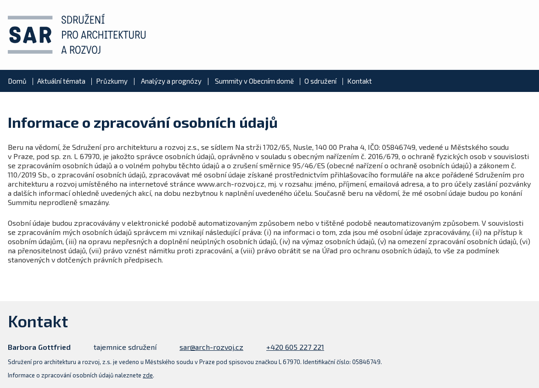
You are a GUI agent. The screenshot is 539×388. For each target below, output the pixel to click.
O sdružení (320, 81)
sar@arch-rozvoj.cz (211, 346)
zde (148, 375)
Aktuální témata (61, 81)
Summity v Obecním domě (254, 81)
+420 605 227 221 (295, 346)
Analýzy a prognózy (171, 81)
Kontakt (359, 81)
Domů (17, 81)
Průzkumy (112, 81)
